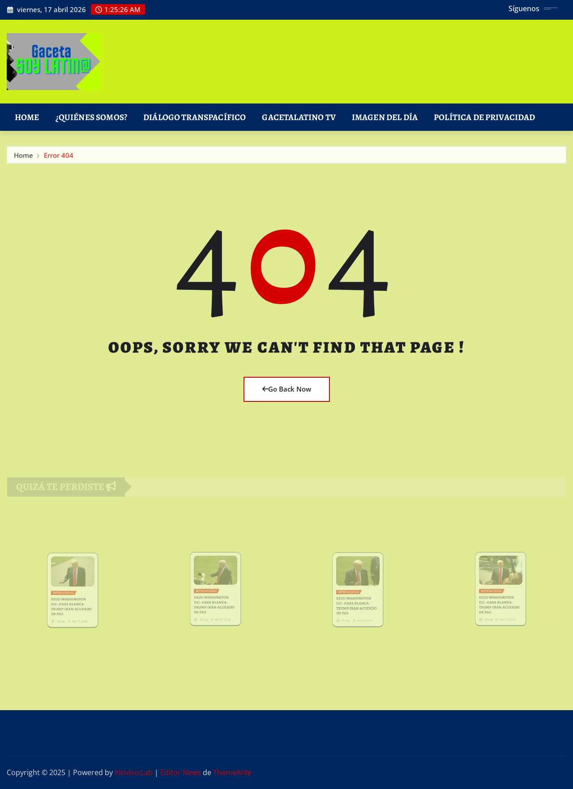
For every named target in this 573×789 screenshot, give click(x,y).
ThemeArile (232, 772)
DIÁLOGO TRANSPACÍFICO (194, 117)
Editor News (180, 772)
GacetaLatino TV (298, 117)
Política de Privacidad (484, 117)
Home (27, 117)
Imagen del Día (385, 117)
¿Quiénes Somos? (91, 117)
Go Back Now (286, 388)
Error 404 (58, 156)
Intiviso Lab (134, 772)
